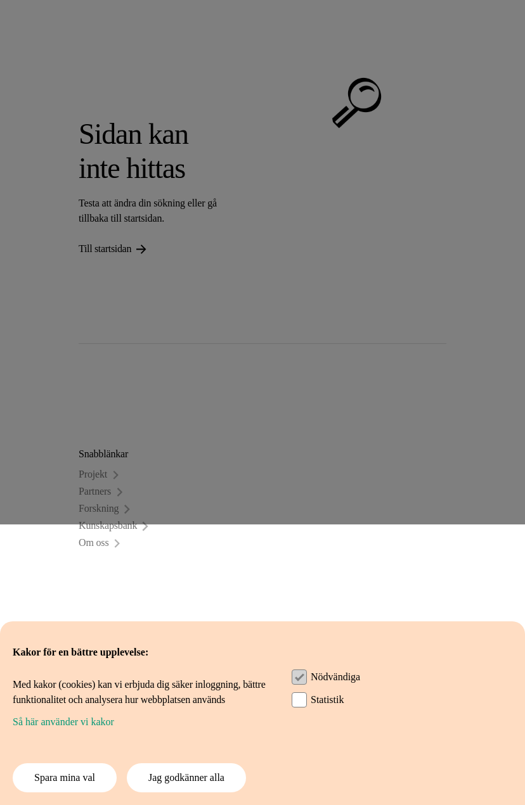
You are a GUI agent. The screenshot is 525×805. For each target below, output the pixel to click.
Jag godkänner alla (186, 777)
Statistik (327, 699)
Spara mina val (64, 777)
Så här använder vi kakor (63, 721)
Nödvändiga (335, 676)
